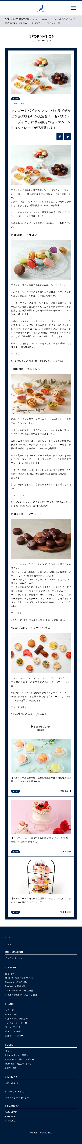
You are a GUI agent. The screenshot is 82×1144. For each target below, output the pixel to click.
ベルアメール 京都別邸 (16, 1018)
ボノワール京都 (12, 1031)
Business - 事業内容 (15, 986)
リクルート (10, 1051)
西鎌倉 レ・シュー (14, 1035)
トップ (8, 944)
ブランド (9, 1010)
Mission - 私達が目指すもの (19, 978)
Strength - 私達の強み (16, 982)
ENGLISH (10, 1116)
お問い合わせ (11, 1083)
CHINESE (10, 1121)
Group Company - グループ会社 (21, 995)
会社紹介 (9, 973)
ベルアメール (11, 1014)
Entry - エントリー (14, 1068)
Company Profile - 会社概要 (19, 990)
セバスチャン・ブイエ (16, 1023)
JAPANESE (11, 1112)
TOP (7, 19)
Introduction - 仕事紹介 (16, 1055)
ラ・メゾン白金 (12, 1027)
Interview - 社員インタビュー (19, 1059)
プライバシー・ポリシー (17, 1097)
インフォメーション (15, 958)
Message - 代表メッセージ (18, 1064)
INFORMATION (21, 19)
